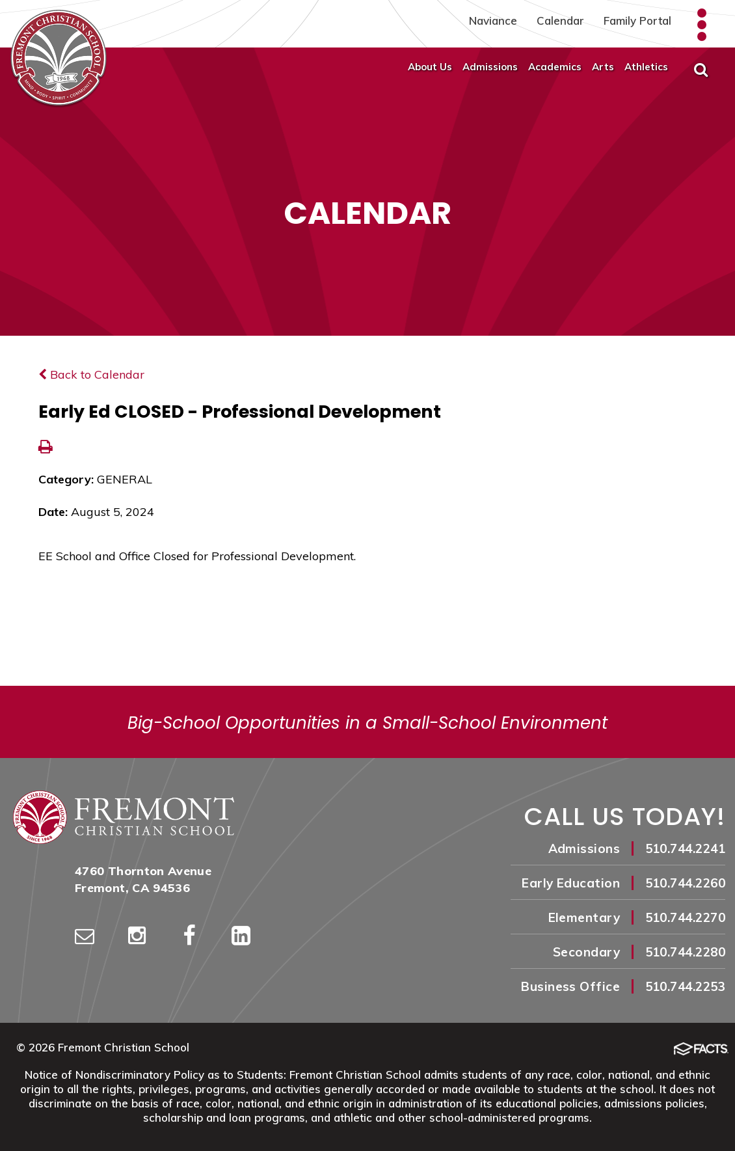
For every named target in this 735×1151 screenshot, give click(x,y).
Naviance (493, 20)
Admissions (490, 67)
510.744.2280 (685, 952)
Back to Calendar (91, 374)
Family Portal (637, 20)
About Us (430, 67)
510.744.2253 (685, 986)
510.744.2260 (685, 883)
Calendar (560, 20)
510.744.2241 (685, 848)
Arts (603, 67)
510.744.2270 (685, 917)
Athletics (646, 67)
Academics (554, 67)
